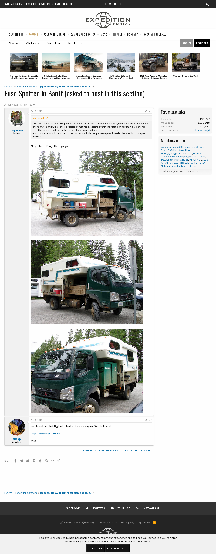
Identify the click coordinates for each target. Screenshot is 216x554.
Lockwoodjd (202, 130)
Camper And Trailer (83, 34)
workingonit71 (197, 162)
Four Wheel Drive (54, 34)
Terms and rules (108, 522)
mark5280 (178, 146)
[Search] (207, 4)
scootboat (166, 146)
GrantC (201, 156)
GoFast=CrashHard (180, 150)
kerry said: (38, 118)
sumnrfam (189, 146)
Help (139, 522)
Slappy (183, 156)
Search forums (55, 43)
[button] (42, 43)
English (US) (89, 522)
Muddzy (176, 166)
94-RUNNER (195, 159)
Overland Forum (13, 3)
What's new (32, 43)
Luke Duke (186, 153)
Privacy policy (127, 522)
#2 (150, 420)
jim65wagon (167, 159)
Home (147, 522)
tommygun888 (176, 162)
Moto (104, 34)
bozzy (184, 166)
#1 (150, 111)
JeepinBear (13, 104)
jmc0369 (192, 156)
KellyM (164, 162)
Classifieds (16, 34)
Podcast (132, 34)
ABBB (205, 159)
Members (73, 43)
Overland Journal (154, 34)
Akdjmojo (166, 166)
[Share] (146, 111)
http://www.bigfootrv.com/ (47, 433)
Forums (33, 34)
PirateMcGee (181, 159)
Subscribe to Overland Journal (42, 3)
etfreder (193, 166)
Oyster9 (165, 150)
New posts (15, 43)
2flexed (200, 146)
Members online (173, 140)
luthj (187, 162)
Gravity (197, 153)
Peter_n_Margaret (170, 153)
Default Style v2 (70, 522)
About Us (68, 3)
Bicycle (117, 34)
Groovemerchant (170, 156)
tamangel (16, 439)
